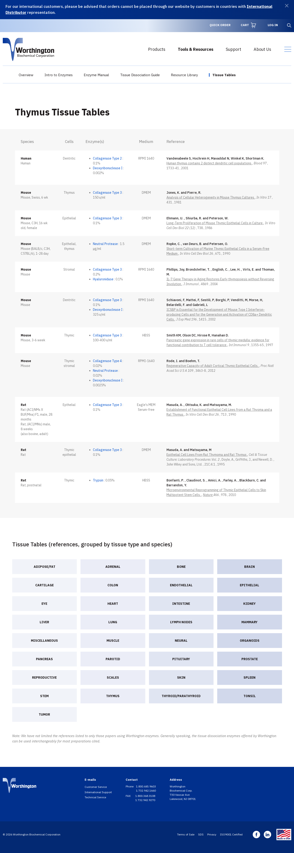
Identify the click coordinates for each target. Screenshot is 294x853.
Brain (249, 567)
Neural (181, 640)
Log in (273, 25)
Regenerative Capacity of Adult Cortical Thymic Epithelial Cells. (212, 366)
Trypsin (98, 480)
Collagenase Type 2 (107, 158)
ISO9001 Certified (231, 834)
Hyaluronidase (103, 279)
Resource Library (184, 75)
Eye (44, 604)
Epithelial (249, 585)
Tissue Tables (224, 75)
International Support (98, 792)
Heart (112, 604)
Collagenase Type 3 (107, 193)
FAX (128, 796)
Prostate (249, 659)
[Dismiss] (286, 6)
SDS (201, 834)
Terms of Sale (185, 834)
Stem (44, 696)
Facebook (256, 834)
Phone (130, 786)
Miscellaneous (44, 640)
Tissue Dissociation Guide (140, 75)
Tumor (44, 714)
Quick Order (220, 25)
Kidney (249, 604)
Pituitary (181, 659)
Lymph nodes (181, 622)
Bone (181, 567)
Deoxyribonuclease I (107, 168)
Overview (26, 75)
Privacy (211, 834)
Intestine (181, 604)
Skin (181, 677)
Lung (112, 622)
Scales (113, 677)
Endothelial (181, 585)
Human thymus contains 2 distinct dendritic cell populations (209, 163)
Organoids (249, 640)
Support (233, 49)
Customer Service (96, 787)
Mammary (249, 622)
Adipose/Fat (44, 567)
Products (156, 49)
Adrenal (112, 567)
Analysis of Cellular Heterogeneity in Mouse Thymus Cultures (210, 197)
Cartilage (44, 585)
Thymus (112, 696)
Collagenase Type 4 (107, 361)
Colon (112, 585)
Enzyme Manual (96, 75)
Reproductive (44, 677)
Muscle (113, 640)
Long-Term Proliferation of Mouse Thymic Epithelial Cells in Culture (214, 223)
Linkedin (267, 834)
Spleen (249, 677)
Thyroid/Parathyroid (181, 696)
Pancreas (44, 659)
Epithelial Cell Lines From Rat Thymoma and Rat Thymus (206, 455)
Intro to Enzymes (59, 75)
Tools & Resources (195, 49)
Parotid (113, 659)
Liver (44, 622)
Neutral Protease (105, 244)
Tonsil (250, 696)
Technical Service (95, 797)
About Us (262, 49)
